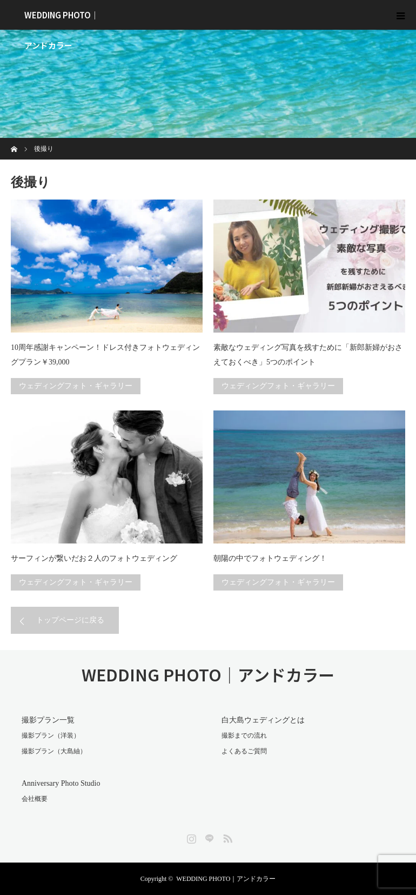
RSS (226, 836)
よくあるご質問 (244, 751)
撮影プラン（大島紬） (54, 751)
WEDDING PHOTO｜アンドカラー (61, 19)
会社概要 (35, 799)
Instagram (190, 836)
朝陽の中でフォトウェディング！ (270, 558)
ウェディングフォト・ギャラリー (75, 386)
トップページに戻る (70, 620)
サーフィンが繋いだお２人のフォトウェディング (94, 558)
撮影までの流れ (244, 735)
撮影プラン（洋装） (51, 735)
